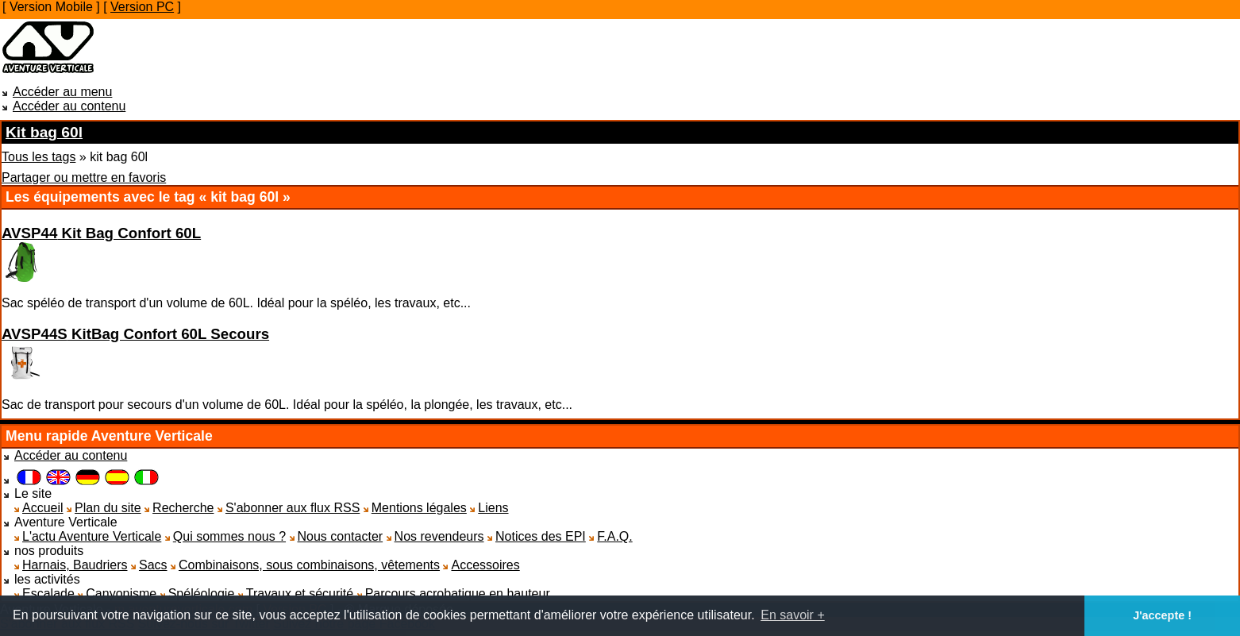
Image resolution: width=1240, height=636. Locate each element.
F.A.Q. (614, 536)
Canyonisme (121, 593)
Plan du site (108, 508)
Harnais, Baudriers (75, 565)
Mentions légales (419, 508)
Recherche (183, 508)
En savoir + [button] (792, 615)
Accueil (43, 508)
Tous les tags (38, 157)
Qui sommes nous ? (229, 536)
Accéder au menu (62, 91)
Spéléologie (201, 593)
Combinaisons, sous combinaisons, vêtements (309, 565)
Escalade (48, 593)
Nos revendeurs (439, 536)
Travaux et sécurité (299, 593)
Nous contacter (340, 536)
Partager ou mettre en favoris (84, 177)
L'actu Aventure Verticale (91, 536)
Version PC (142, 6)
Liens (493, 508)
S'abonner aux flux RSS (292, 508)
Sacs (153, 565)
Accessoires (485, 565)
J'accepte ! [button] (1162, 615)
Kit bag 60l (44, 132)
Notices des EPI (540, 536)
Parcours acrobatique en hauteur (457, 593)
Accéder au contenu (69, 106)
